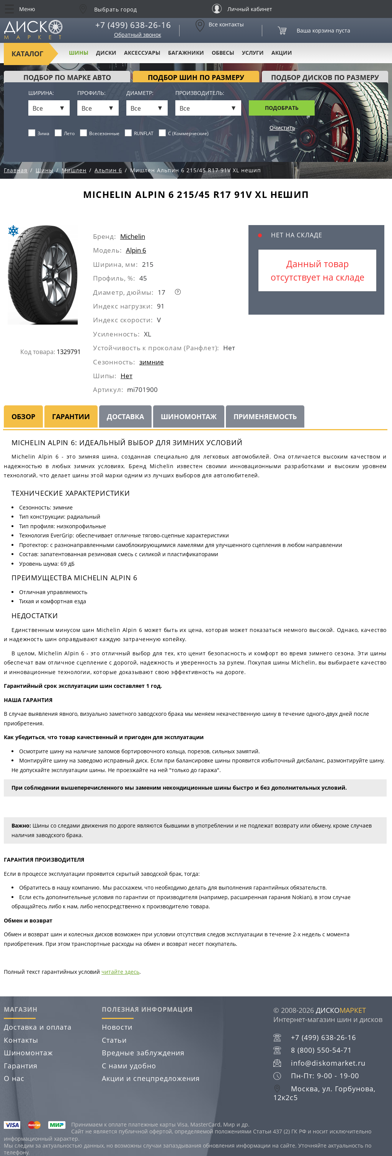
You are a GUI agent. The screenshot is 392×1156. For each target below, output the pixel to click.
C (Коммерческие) (184, 133)
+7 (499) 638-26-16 (133, 25)
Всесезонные (99, 133)
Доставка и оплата (38, 1027)
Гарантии (71, 416)
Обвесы (223, 52)
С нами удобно (129, 1065)
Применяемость (265, 416)
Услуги (253, 52)
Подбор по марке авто (67, 77)
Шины (78, 52)
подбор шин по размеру (196, 77)
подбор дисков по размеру (325, 77)
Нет (126, 375)
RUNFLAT (139, 133)
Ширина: (41, 93)
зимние (151, 362)
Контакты (21, 1040)
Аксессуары (142, 52)
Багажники (186, 52)
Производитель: (199, 93)
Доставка (125, 416)
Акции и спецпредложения (151, 1078)
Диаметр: (140, 93)
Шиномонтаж (189, 416)
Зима (39, 133)
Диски (106, 52)
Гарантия (21, 1065)
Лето (65, 133)
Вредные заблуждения (143, 1052)
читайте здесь (120, 971)
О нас (14, 1078)
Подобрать (282, 107)
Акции (281, 52)
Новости (117, 1027)
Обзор (23, 416)
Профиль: (91, 93)
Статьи (114, 1040)
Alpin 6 (136, 250)
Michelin (132, 236)
